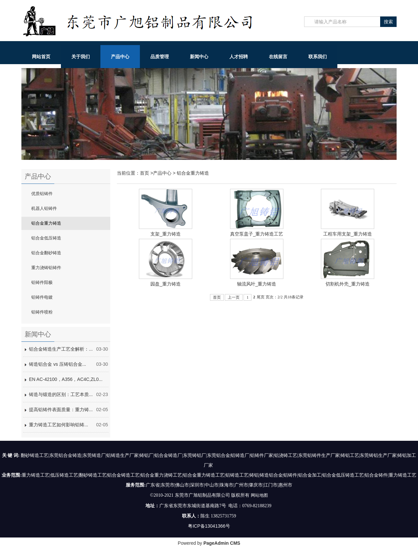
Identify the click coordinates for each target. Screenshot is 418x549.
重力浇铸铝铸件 (46, 267)
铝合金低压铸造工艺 (343, 475)
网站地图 (259, 495)
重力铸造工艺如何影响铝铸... (58, 424)
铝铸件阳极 (42, 282)
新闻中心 (199, 56)
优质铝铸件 (42, 193)
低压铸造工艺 (64, 475)
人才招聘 (238, 56)
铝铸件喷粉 (42, 312)
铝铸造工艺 (236, 475)
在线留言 (278, 56)
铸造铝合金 (271, 475)
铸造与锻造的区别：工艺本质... (61, 394)
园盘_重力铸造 (165, 284)
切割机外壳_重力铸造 (348, 284)
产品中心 (120, 56)
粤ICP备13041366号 (209, 525)
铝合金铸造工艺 (123, 475)
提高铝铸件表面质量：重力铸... (61, 409)
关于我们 (80, 56)
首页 (144, 173)
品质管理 (159, 56)
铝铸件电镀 (42, 297)
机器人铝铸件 (44, 208)
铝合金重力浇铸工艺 (161, 475)
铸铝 (254, 475)
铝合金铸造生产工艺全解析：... (61, 349)
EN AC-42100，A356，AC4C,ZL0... (65, 379)
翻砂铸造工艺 (93, 475)
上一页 (234, 297)
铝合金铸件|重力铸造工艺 (390, 475)
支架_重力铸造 (165, 234)
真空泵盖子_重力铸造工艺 (256, 234)
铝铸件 (290, 475)
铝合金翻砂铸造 (46, 252)
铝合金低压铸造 (46, 238)
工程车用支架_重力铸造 (347, 234)
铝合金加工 (309, 475)
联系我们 (317, 56)
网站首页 (41, 56)
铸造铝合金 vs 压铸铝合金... (57, 364)
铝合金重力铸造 (46, 223)
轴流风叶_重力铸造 (256, 284)
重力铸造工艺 (35, 475)
